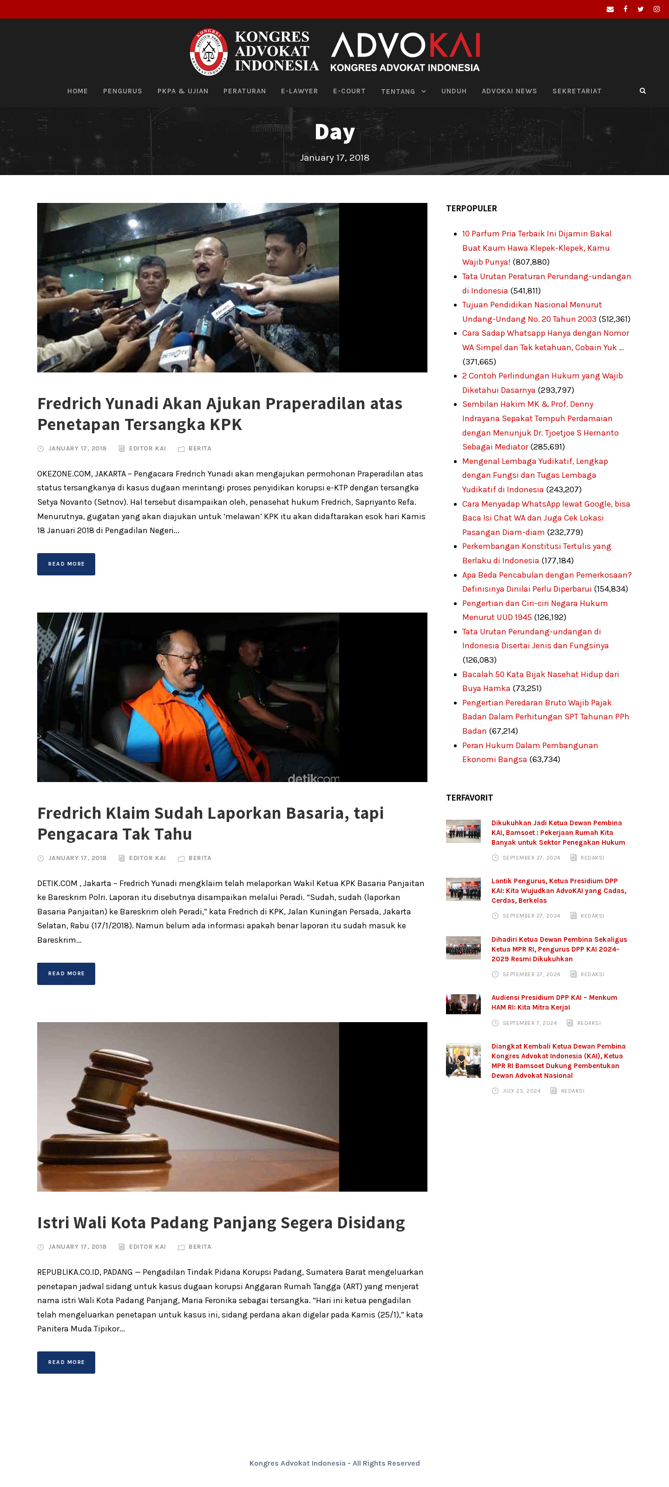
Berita (200, 448)
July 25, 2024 (522, 1091)
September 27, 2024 (532, 857)
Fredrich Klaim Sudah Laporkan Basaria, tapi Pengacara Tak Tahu (210, 822)
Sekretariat (577, 91)
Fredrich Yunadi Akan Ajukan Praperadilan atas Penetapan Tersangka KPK (220, 413)
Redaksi (592, 857)
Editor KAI (147, 448)
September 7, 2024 (530, 1022)
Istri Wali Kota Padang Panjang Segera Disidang (221, 1222)
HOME (77, 91)
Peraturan (244, 91)
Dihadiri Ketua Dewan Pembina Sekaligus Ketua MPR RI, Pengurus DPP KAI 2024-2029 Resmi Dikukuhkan (559, 949)
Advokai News (510, 91)
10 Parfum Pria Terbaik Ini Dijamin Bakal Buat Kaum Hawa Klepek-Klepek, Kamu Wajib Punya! (537, 247)
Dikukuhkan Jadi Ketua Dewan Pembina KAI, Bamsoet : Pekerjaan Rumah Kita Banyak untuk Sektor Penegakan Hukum (558, 833)
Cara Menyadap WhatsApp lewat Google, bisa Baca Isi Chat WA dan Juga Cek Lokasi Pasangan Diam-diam (546, 518)
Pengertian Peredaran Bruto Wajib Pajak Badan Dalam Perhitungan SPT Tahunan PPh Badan (546, 717)
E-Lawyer (299, 91)
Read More (66, 564)
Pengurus (123, 91)
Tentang (398, 91)
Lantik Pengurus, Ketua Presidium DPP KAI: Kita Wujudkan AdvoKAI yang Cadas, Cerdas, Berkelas (559, 891)
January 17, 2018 (77, 448)
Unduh (454, 91)
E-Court (349, 91)
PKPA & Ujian (183, 91)
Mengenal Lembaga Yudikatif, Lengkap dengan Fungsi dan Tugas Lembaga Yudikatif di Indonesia (535, 475)
